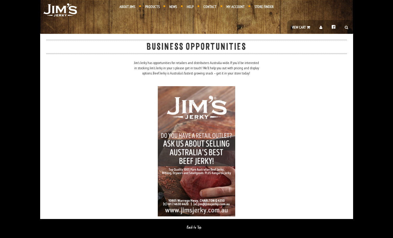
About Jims (127, 6)
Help (187, 6)
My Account (232, 6)
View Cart (301, 27)
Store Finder (261, 6)
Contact (206, 6)
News (170, 6)
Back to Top (196, 227)
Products (149, 6)
